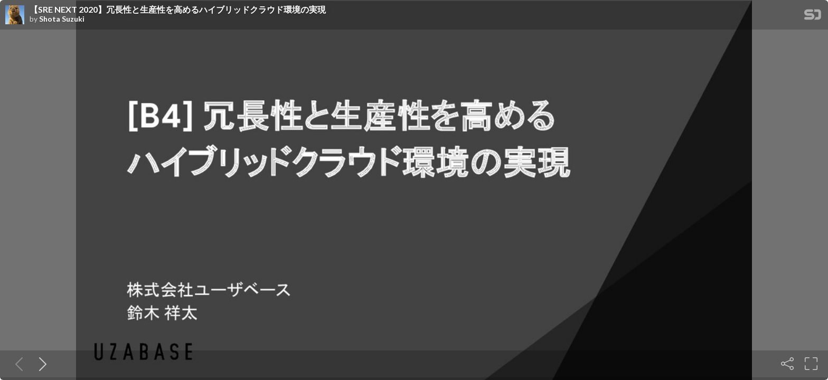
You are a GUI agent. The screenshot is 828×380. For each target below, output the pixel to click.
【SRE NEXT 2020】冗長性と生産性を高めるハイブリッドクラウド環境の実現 (178, 9)
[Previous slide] (16, 363)
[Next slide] (40, 363)
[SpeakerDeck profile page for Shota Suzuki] (14, 15)
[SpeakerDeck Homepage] (812, 17)
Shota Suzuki (61, 19)
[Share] (787, 363)
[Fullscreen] (811, 363)
